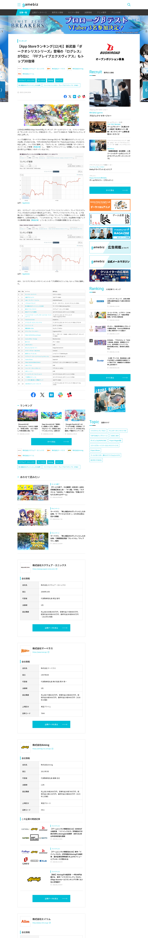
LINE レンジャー (29, 371)
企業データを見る (51, 628)
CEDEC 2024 (114, 436)
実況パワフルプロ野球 (30, 312)
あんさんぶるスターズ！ (31, 347)
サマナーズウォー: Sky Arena (32, 350)
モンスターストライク (30, 294)
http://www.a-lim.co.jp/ (41, 923)
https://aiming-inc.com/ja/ (42, 749)
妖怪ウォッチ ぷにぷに (31, 353)
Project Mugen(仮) (115, 440)
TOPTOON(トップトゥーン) (99, 436)
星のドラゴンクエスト (30, 309)
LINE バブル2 (28, 365)
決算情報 (88, 12)
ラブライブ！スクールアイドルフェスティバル (37, 356)
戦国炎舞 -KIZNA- (29, 328)
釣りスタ (27, 342)
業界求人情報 (57, 12)
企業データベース (39, 12)
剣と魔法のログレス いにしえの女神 (29, 85)
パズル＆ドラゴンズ (30, 303)
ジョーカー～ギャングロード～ (33, 368)
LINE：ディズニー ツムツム (32, 300)
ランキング (23, 41)
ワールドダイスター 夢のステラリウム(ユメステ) (105, 455)
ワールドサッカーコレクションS (33, 374)
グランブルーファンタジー (32, 331)
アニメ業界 (101, 12)
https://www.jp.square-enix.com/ (44, 569)
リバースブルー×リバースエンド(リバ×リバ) (104, 445)
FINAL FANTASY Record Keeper (33, 335)
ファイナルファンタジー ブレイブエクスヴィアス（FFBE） (61, 85)
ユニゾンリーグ (29, 325)
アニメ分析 (116, 12)
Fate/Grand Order (30, 319)
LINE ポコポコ (28, 345)
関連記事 (37, 147)
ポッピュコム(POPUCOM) (98, 440)
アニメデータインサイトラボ (117, 431)
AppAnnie (26, 203)
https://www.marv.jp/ (40, 652)
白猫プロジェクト (29, 297)
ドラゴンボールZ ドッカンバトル (33, 322)
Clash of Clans (29, 359)
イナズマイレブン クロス (98, 431)
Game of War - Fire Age (31, 339)
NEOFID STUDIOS (96, 460)
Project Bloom (95, 450)
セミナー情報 (73, 12)
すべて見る (51, 441)
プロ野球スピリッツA (30, 377)
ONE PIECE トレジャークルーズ (33, 384)
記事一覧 (23, 12)
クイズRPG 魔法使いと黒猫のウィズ (34, 380)
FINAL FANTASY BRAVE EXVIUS (32, 362)
